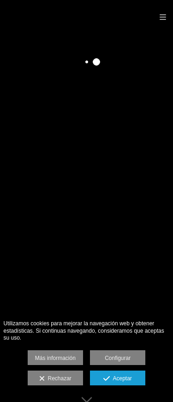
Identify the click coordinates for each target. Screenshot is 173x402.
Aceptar (117, 379)
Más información (55, 358)
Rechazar (55, 379)
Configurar (118, 358)
